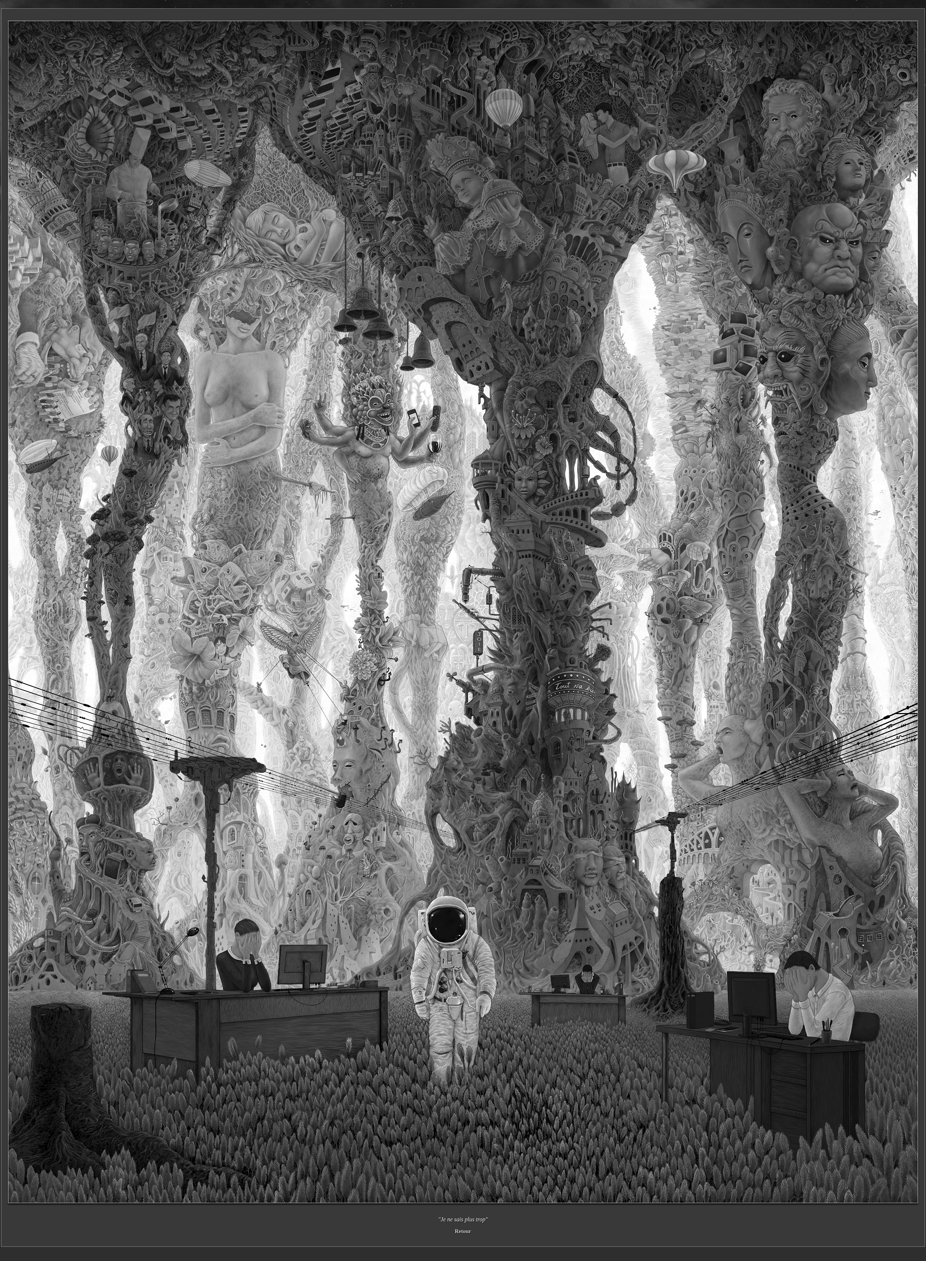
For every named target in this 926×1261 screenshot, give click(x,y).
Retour (463, 1231)
